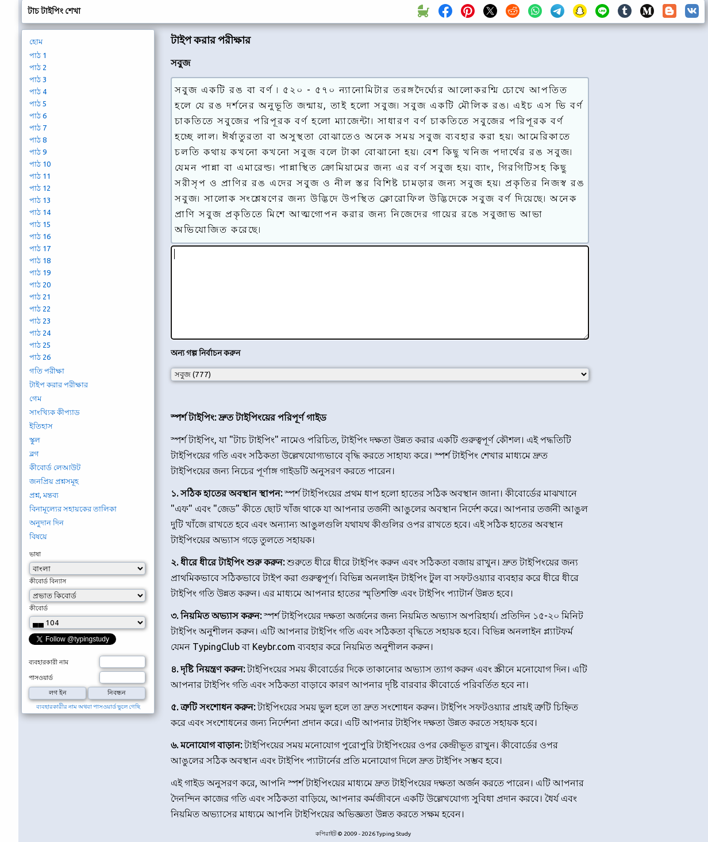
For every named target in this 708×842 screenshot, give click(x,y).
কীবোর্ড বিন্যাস (47, 581)
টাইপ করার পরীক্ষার (58, 384)
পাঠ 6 (38, 116)
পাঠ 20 (40, 284)
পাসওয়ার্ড (41, 677)
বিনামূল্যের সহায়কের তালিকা (73, 509)
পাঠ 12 (40, 188)
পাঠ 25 (40, 345)
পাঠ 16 (40, 236)
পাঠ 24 (40, 333)
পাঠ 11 (40, 176)
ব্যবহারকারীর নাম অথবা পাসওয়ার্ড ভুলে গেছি (88, 706)
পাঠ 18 (40, 260)
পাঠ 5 (38, 103)
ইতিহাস (41, 426)
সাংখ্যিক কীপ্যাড (54, 412)
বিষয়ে (38, 536)
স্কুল (34, 440)
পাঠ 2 (38, 67)
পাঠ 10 (40, 164)
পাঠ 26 (40, 357)
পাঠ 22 (40, 309)
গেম (35, 398)
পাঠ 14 (40, 212)
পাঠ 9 (38, 152)
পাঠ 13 (40, 200)
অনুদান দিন (46, 522)
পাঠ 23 (40, 321)
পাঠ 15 (40, 224)
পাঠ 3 (38, 79)
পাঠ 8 (38, 140)
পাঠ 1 (38, 55)
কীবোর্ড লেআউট (54, 467)
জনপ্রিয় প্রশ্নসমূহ (54, 481)
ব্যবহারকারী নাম (48, 662)
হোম (36, 41)
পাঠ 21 (40, 297)
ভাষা (35, 554)
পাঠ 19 (40, 272)
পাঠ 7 (38, 128)
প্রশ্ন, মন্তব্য (44, 495)
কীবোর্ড (38, 608)
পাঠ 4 (38, 91)
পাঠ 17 (40, 248)
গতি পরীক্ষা (46, 371)
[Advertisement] (651, 221)
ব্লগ (34, 453)
